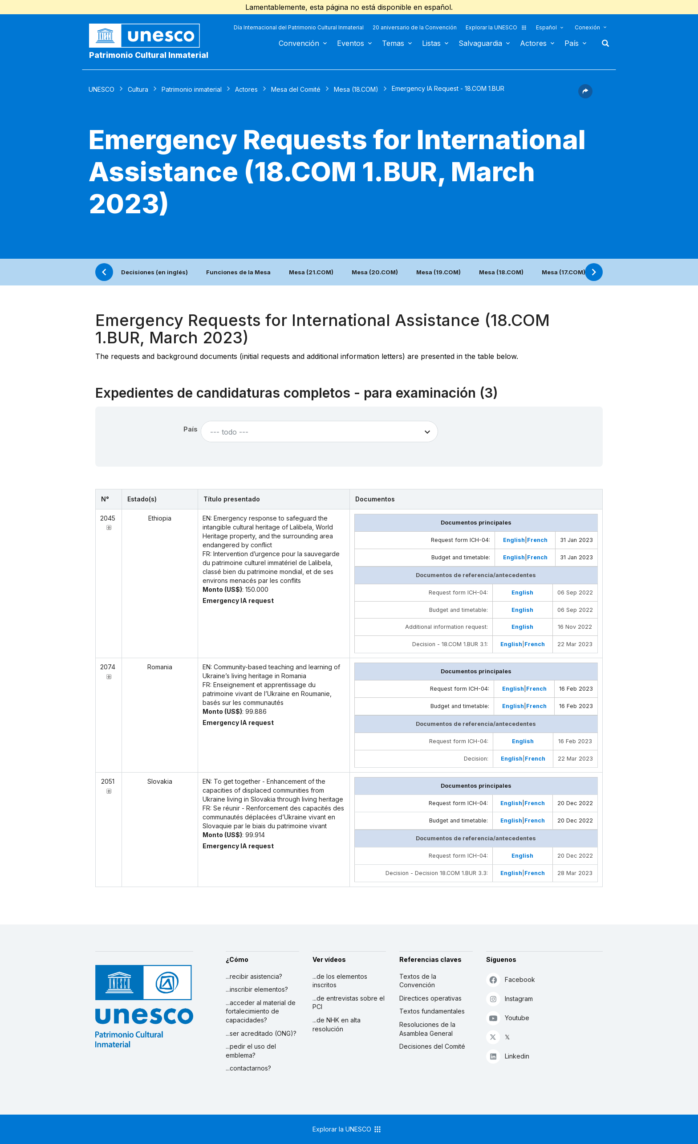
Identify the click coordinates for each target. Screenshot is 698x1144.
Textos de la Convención (417, 981)
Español (546, 27)
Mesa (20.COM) (375, 272)
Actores (533, 43)
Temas (393, 43)
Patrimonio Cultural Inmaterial (148, 55)
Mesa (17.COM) (563, 272)
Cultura (138, 89)
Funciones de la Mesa (238, 272)
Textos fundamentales (432, 1011)
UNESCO (101, 89)
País (571, 43)
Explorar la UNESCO (496, 27)
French (537, 540)
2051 (107, 781)
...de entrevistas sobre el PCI (348, 1002)
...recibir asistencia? (254, 976)
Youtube (507, 1018)
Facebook (510, 979)
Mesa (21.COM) (311, 272)
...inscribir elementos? (257, 989)
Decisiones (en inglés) (154, 272)
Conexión (587, 27)
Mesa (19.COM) (438, 272)
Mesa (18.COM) (356, 89)
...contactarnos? (248, 1068)
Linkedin (507, 1056)
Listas (431, 43)
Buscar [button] (603, 43)
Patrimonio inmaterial (192, 89)
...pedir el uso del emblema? (251, 1050)
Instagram (509, 999)
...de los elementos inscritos (339, 981)
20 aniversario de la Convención (415, 27)
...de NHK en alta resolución (336, 1024)
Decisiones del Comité (432, 1046)
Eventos (350, 43)
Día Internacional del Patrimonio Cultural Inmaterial (299, 27)
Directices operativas (430, 998)
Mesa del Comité (296, 89)
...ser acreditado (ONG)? (261, 1033)
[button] (585, 95)
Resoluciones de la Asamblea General (427, 1029)
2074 (107, 667)
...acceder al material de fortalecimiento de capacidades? (261, 1011)
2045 (107, 518)
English (514, 540)
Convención (299, 43)
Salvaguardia (480, 43)
